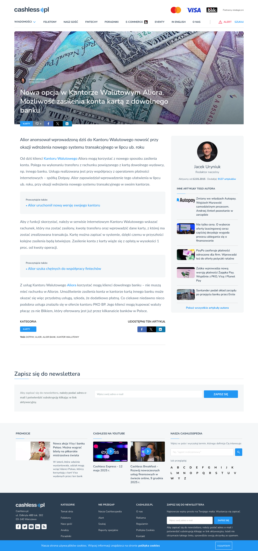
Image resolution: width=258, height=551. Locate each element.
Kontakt (140, 536)
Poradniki (112, 22)
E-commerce (134, 22)
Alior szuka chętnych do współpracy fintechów (63, 268)
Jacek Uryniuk (37, 79)
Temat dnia (67, 511)
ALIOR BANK (49, 337)
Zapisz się (223, 520)
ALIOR (38, 337)
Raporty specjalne (108, 530)
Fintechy (91, 22)
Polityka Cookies (145, 530)
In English (179, 22)
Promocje (23, 433)
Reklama (141, 517)
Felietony (50, 22)
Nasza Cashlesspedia (110, 511)
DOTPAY (30, 337)
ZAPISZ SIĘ (221, 394)
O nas (196, 22)
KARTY (26, 123)
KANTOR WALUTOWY (68, 337)
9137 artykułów (227, 179)
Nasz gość (71, 22)
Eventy (159, 22)
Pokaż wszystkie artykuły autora (207, 308)
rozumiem (223, 546)
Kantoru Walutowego (60, 158)
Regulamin (142, 524)
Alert (101, 517)
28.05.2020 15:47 (37, 82)
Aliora (72, 285)
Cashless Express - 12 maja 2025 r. (108, 468)
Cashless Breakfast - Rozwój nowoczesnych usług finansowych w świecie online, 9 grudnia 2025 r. (146, 474)
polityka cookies (149, 546)
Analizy (65, 530)
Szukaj (102, 524)
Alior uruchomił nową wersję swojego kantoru (63, 205)
